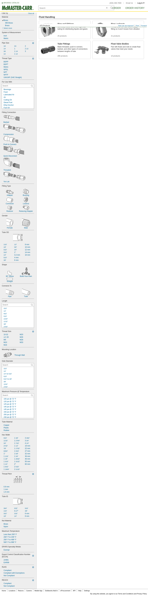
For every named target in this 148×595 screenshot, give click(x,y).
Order (116, 8)
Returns (21, 591)
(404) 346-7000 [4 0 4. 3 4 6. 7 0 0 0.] (115, 3)
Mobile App (38, 591)
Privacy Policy (142, 594)
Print (137, 26)
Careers (29, 591)
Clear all (31, 13)
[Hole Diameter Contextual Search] (18, 365)
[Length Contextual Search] (18, 305)
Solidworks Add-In (51, 591)
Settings (87, 591)
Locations (12, 591)
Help (80, 591)
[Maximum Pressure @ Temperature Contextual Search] (18, 395)
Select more (8, 28)
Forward (144, 26)
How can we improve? (126, 26)
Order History (135, 8)
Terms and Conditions (125, 594)
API (74, 591)
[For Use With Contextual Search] (18, 86)
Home (4, 591)
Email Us (129, 3)
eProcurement (65, 591)
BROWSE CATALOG (11, 3)
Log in (141, 3)
